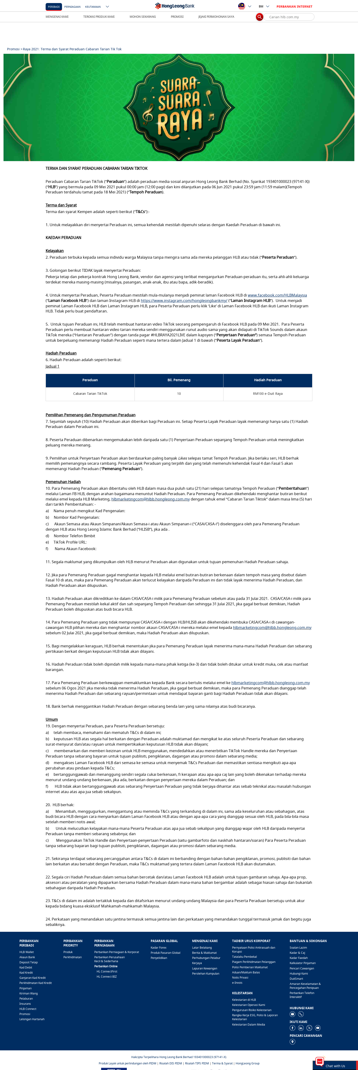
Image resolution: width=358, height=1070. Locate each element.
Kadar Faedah (299, 958)
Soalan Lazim (298, 948)
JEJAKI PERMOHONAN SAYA (216, 17)
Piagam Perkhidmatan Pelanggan (253, 962)
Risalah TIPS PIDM (197, 1063)
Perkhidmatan (72, 957)
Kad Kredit (26, 973)
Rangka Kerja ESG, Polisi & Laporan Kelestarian (255, 1017)
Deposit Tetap (28, 962)
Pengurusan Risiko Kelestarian (251, 1010)
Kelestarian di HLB (244, 1000)
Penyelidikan (159, 958)
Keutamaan (93, 6)
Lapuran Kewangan (204, 968)
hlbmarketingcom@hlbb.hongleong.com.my (150, 499)
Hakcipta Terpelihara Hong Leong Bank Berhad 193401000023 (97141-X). (179, 1057)
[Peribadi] (54, 6)
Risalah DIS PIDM (170, 1063)
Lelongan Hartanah (31, 1019)
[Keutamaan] (93, 6)
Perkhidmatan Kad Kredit (35, 983)
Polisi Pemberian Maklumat (250, 967)
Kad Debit (25, 967)
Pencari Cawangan (302, 968)
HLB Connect (27, 1009)
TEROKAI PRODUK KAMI (98, 17)
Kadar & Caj (297, 953)
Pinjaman (25, 988)
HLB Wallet (26, 952)
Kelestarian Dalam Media (248, 1024)
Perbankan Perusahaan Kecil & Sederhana (109, 959)
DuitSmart (296, 979)
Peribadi (54, 6)
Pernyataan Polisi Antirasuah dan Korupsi (253, 950)
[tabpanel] (179, 107)
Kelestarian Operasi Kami (248, 1005)
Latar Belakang (202, 948)
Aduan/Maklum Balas (246, 972)
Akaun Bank (27, 957)
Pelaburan (26, 999)
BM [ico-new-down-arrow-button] (264, 6)
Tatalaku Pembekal (244, 957)
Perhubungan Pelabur (206, 958)
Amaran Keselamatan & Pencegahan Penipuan (305, 986)
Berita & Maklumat (204, 953)
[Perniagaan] (72, 6)
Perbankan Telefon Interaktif (302, 995)
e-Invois (237, 983)
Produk (68, 952)
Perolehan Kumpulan (205, 974)
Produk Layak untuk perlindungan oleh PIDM (127, 1063)
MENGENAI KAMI (57, 17)
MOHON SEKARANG (143, 17)
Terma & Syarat (222, 1063)
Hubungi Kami (299, 974)
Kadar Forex (158, 948)
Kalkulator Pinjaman (303, 963)
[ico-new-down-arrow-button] (107, 7)
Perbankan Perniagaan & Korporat (116, 952)
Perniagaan (72, 6)
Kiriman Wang (28, 993)
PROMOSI (177, 17)
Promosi (24, 1014)
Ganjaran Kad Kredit (32, 978)
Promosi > (14, 49)
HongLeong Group (247, 1063)
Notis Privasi (240, 977)
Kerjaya (197, 963)
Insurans (25, 1004)
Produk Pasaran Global (165, 953)
